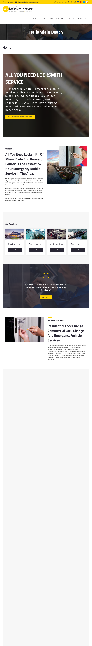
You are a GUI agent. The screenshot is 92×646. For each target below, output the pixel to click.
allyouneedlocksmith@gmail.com (27, 2)
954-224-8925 (8, 2)
